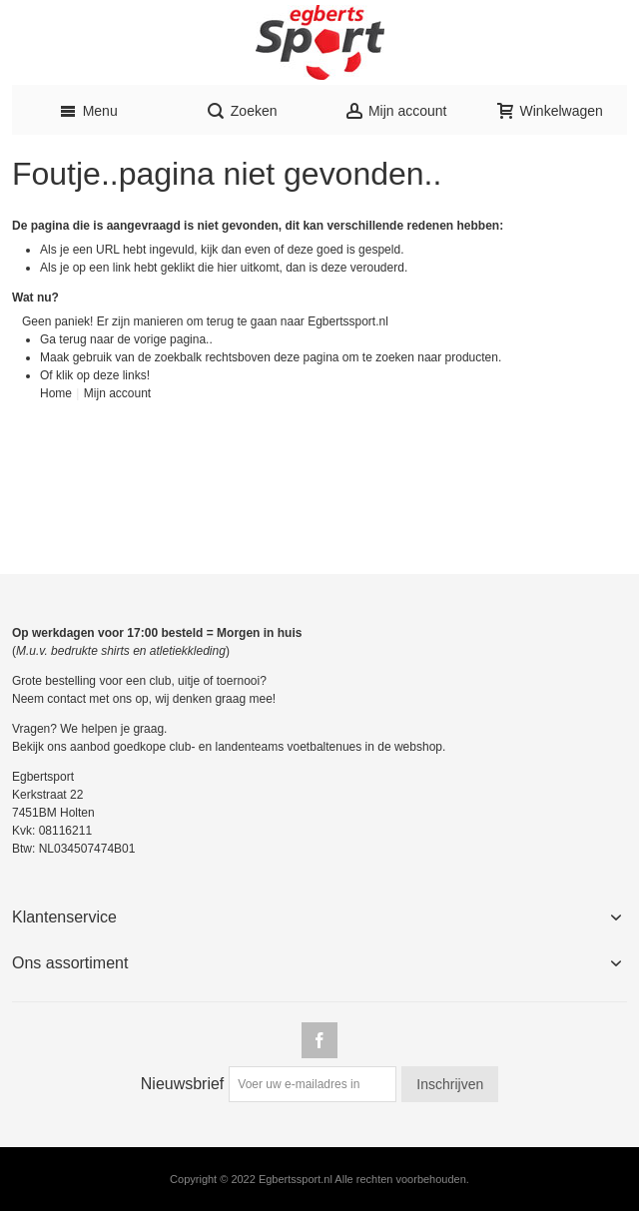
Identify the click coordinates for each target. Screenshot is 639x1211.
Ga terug (63, 339)
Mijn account (117, 393)
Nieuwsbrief (183, 1083)
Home (56, 393)
